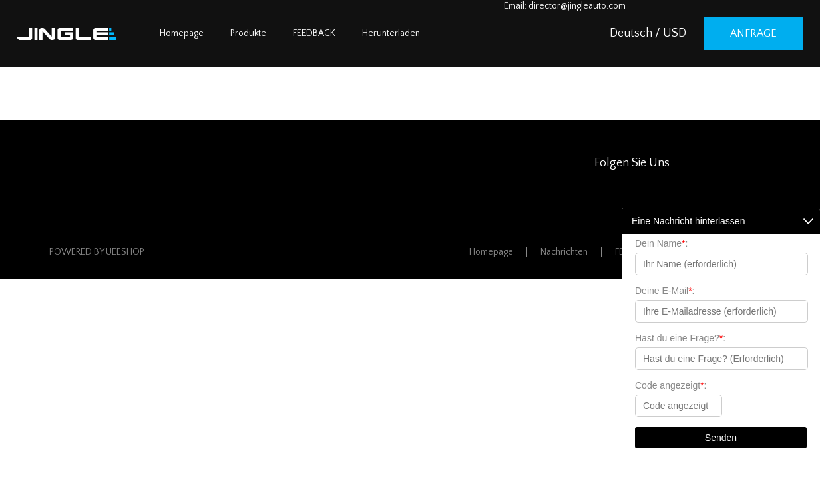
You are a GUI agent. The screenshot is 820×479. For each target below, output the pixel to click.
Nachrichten (564, 252)
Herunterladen (391, 33)
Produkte (248, 33)
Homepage (182, 33)
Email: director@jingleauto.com (565, 6)
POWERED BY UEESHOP (96, 252)
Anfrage (753, 33)
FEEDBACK (314, 33)
